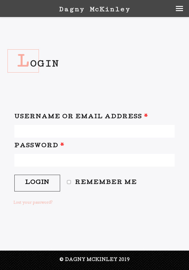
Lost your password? (33, 202)
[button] (179, 8)
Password (39, 146)
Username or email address (81, 117)
